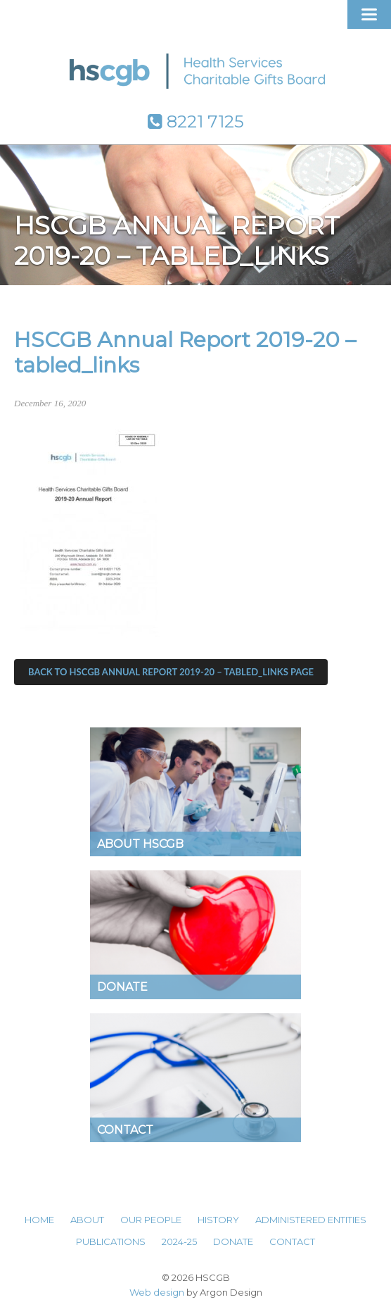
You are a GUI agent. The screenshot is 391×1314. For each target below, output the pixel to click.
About (87, 1219)
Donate (233, 1241)
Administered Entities (310, 1219)
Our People (150, 1219)
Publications (111, 1241)
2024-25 (179, 1241)
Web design (156, 1292)
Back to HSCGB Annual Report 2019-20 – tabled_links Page (171, 671)
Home (39, 1219)
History (218, 1219)
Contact (292, 1241)
